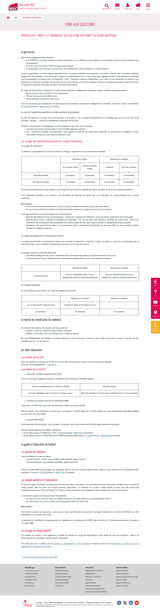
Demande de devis (62, 571)
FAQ (16, 18)
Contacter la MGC (31, 580)
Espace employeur (122, 574)
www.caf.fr (51, 365)
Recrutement (29, 586)
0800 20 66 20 (45, 107)
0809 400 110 (79, 433)
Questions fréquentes (32, 18)
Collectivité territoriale (93, 586)
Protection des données (74, 603)
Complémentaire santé (63, 577)
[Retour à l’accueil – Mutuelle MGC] (13, 6)
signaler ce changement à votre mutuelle (71, 544)
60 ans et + (89, 580)
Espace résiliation (122, 586)
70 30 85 (27, 107)
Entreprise (89, 592)
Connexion (128, 6)
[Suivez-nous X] (125, 603)
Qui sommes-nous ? (32, 571)
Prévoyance (59, 586)
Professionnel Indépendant (95, 589)
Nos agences (29, 583)
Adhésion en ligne (61, 574)
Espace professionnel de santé (127, 577)
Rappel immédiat (155, 327)
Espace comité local (123, 583)
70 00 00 (61, 433)
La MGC (138, 6)
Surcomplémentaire (62, 583)
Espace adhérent (122, 571)
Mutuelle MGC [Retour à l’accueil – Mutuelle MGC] (32, 6)
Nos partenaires (30, 577)
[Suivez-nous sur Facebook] (119, 603)
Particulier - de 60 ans (93, 577)
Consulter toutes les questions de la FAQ (39, 557)
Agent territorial (91, 583)
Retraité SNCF (90, 574)
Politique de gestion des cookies (99, 603)
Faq (155, 293)
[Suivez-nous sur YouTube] (137, 603)
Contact (117, 6)
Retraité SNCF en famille (94, 571)
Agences (155, 313)
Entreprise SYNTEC (100, 592)
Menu (148, 6)
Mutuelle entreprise (61, 580)
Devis (155, 283)
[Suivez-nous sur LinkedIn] (131, 603)
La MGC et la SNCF (31, 574)
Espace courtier (121, 580)
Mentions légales (56, 603)
